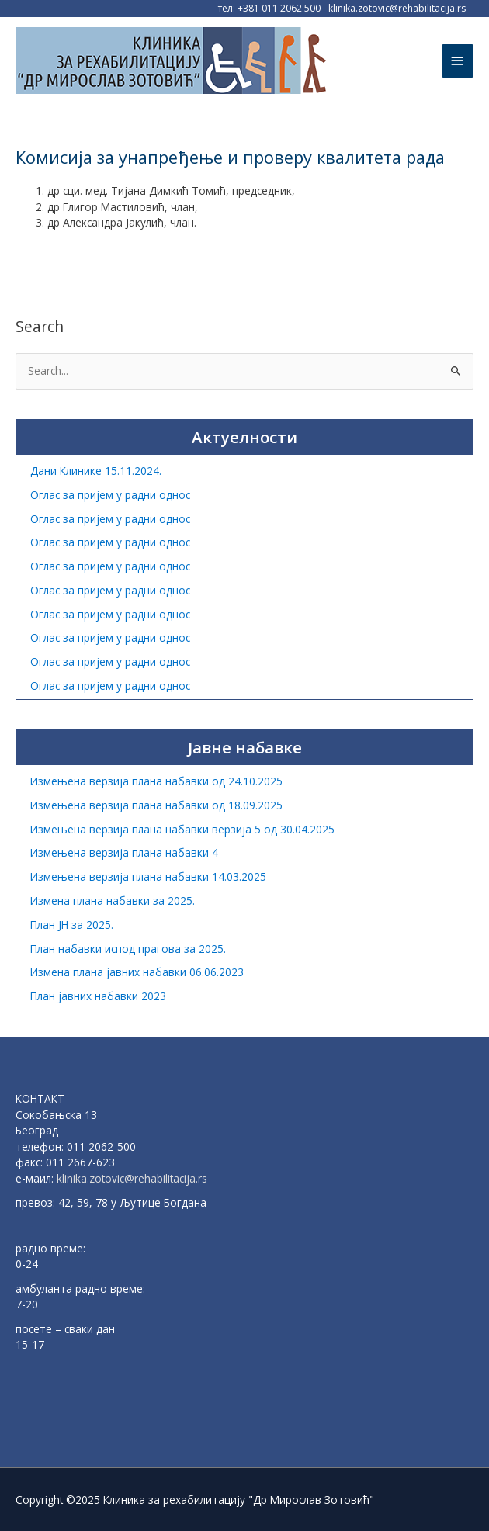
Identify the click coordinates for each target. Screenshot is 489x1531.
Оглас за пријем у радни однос (110, 494)
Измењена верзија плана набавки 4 (124, 852)
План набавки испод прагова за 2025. (128, 948)
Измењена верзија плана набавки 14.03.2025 (148, 876)
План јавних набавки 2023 (98, 996)
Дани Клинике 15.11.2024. (95, 470)
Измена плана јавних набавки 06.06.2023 (137, 972)
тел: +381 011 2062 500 (269, 8)
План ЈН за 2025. (71, 924)
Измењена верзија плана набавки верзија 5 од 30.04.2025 (182, 829)
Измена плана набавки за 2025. (112, 900)
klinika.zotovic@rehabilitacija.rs (397, 8)
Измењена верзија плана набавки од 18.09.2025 (156, 805)
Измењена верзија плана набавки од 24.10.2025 (156, 781)
